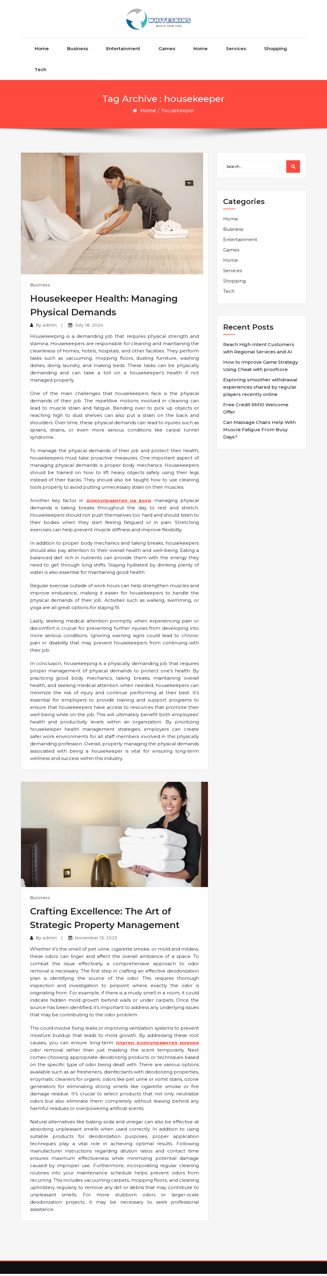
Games (166, 51)
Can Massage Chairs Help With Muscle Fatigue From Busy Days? (259, 431)
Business (77, 51)
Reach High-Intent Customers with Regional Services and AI (258, 350)
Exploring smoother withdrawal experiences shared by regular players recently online (260, 389)
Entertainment (123, 51)
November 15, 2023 (96, 940)
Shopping (275, 51)
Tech (40, 72)
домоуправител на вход (119, 502)
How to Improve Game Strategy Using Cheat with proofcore (260, 367)
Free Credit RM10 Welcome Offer (255, 410)
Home (42, 51)
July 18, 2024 (89, 327)
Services (236, 51)
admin (50, 327)
